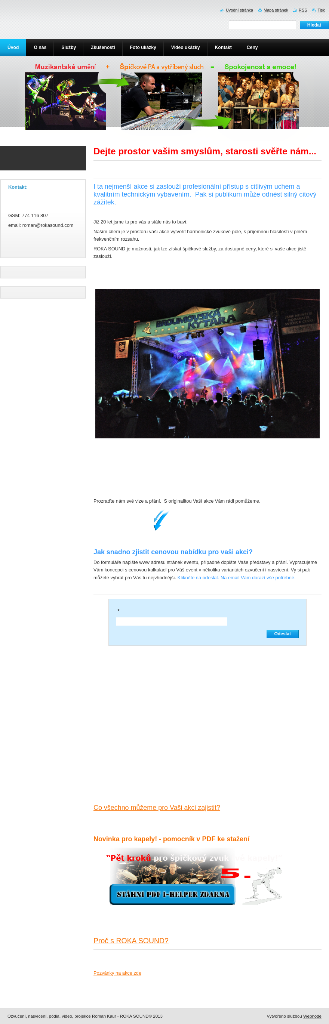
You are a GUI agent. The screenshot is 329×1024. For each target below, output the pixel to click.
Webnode (312, 1016)
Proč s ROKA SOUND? (131, 941)
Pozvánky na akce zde (117, 973)
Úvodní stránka (239, 10)
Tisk (321, 10)
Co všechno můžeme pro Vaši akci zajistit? (156, 807)
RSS (303, 10)
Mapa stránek (276, 10)
